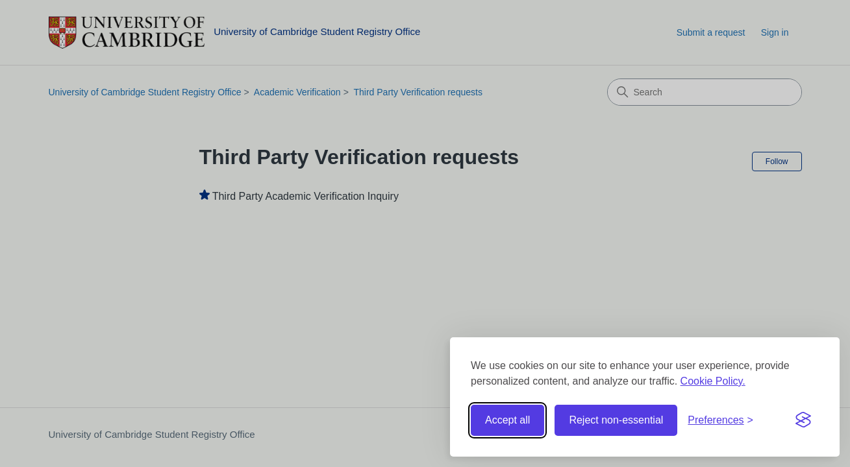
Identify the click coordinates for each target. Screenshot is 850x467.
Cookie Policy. (713, 381)
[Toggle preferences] (720, 420)
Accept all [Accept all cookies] (507, 419)
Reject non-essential (616, 419)
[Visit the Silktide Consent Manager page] (803, 420)
